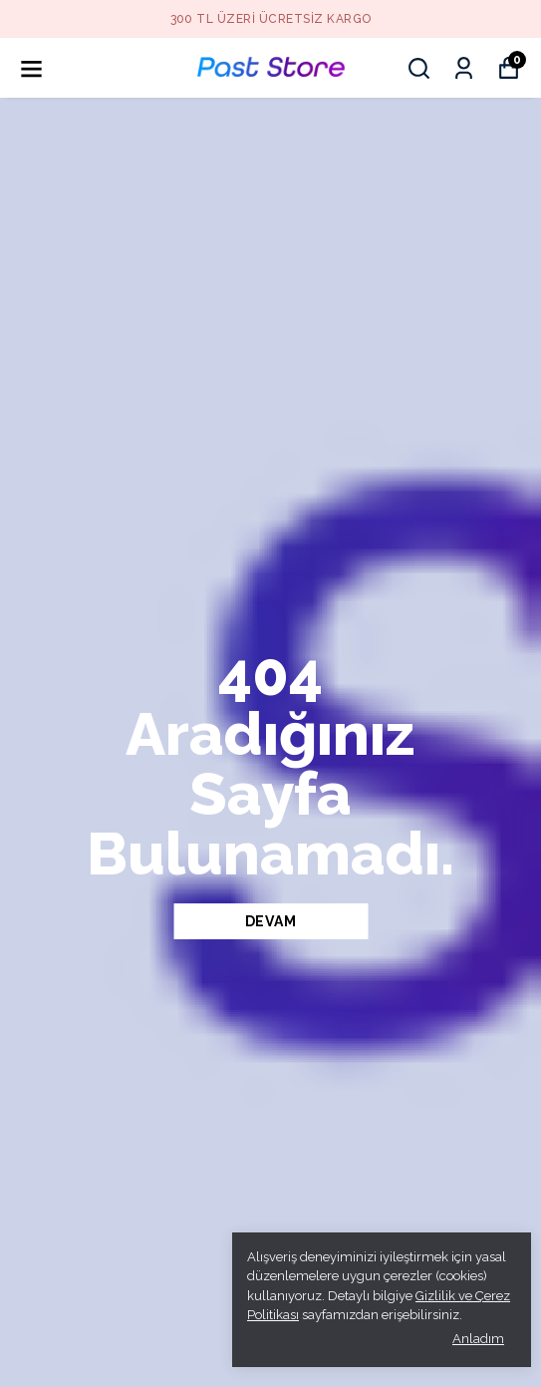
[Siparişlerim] (463, 68)
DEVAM (271, 921)
